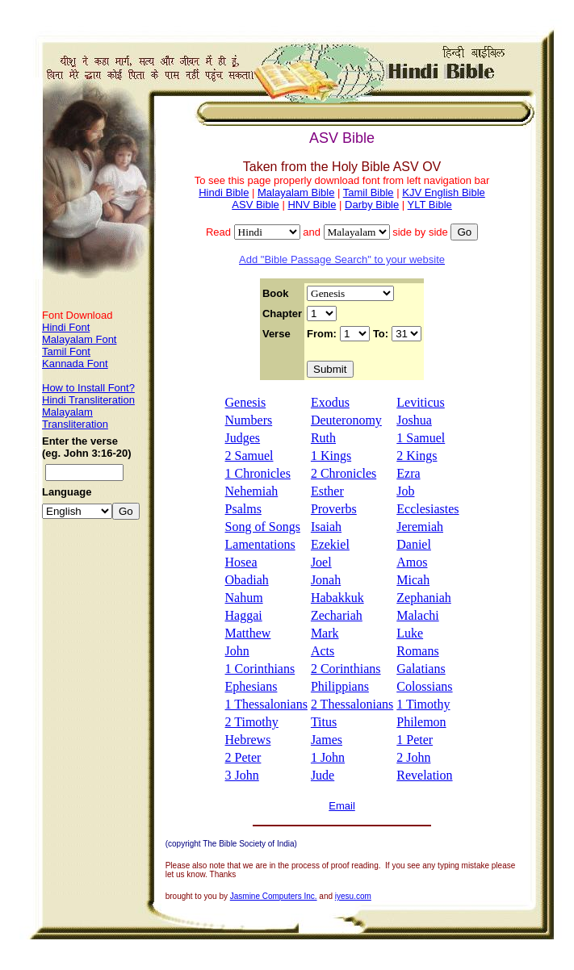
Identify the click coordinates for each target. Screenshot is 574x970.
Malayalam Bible (296, 192)
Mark (325, 633)
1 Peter (414, 739)
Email (342, 806)
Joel (321, 562)
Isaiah (326, 526)
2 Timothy (252, 722)
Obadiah (247, 580)
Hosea (241, 562)
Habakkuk (337, 597)
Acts (322, 651)
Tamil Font (66, 351)
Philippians (340, 686)
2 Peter (243, 757)
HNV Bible (311, 205)
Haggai (243, 615)
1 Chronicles (258, 473)
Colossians (424, 686)
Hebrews (248, 739)
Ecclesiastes (427, 509)
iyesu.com (353, 896)
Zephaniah (423, 597)
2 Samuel (249, 455)
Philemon (421, 722)
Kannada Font (75, 363)
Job (405, 491)
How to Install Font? (88, 388)
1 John (328, 757)
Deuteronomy (346, 420)
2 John (413, 757)
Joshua (414, 420)
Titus (324, 722)
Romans (417, 651)
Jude (322, 775)
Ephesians (251, 686)
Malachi (417, 615)
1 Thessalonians (266, 704)
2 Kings (416, 455)
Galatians (420, 668)
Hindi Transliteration (88, 400)
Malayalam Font (79, 339)
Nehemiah (252, 491)
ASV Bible (255, 205)
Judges (243, 438)
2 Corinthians (346, 668)
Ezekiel (330, 544)
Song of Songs (262, 526)
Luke (409, 633)
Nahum (244, 597)
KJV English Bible (443, 192)
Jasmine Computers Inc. (273, 896)
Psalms (243, 509)
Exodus (330, 402)
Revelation (424, 775)
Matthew (248, 633)
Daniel (413, 544)
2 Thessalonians (352, 704)
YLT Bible (430, 205)
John (237, 651)
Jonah (326, 580)
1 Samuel (420, 438)
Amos (411, 562)
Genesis (245, 402)
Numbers (249, 420)
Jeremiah (419, 526)
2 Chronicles (343, 473)
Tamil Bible (368, 192)
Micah (412, 580)
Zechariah (336, 615)
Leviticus (420, 402)
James (326, 739)
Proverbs (334, 509)
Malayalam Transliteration (75, 418)
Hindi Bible (224, 192)
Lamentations (260, 544)
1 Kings (331, 455)
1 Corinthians (260, 668)
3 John (242, 775)
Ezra (408, 473)
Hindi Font (66, 327)
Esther (327, 491)
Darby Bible (372, 205)
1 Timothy (423, 704)
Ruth (323, 438)
